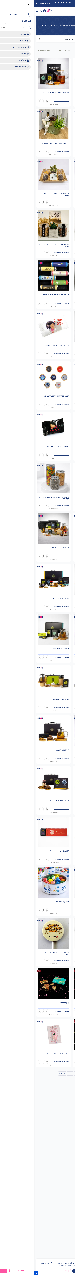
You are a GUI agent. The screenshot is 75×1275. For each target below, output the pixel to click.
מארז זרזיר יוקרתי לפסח (62, 762)
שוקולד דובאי (30, 1019)
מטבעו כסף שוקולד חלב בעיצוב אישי (22, 402)
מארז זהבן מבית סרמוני (63, 93)
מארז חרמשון (66, 556)
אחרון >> (28, 1090)
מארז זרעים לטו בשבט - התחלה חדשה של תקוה (19, 248)
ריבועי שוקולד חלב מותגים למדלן (59, 453)
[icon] (6, 10)
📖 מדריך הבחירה (29, 50)
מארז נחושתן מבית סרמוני (25, 813)
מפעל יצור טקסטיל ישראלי (52, 2)
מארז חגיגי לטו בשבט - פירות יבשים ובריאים (22, 197)
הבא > (36, 1090)
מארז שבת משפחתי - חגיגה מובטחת (21, 145)
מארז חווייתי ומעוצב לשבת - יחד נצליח (57, 145)
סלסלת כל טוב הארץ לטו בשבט (60, 196)
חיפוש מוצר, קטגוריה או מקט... (40, 39)
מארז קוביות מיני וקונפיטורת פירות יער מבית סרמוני (57, 917)
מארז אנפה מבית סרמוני (26, 556)
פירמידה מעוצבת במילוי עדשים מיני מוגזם (56, 505)
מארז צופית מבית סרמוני (26, 659)
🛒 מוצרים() (66, 50)
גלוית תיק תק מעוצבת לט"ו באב (23, 1070)
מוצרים (8, 25)
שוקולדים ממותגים (64, 967)
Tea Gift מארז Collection (25, 864)
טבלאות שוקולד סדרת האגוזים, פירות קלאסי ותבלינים (57, 1020)
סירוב (33, 1271)
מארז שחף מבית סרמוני (62, 607)
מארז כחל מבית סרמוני (26, 607)
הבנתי (42, 1271)
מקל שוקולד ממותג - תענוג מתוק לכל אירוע (21, 968)
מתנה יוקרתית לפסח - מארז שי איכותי (57, 350)
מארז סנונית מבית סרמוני (26, 710)
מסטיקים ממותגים (28, 916)
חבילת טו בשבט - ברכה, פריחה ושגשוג (57, 247)
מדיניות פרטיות (27, 1265)
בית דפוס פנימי (37, 2)
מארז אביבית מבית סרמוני (62, 813)
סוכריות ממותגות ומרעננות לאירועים (22, 299)
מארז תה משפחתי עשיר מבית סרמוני (21, 93)
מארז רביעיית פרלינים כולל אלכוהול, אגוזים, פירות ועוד (55, 1071)
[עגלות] (10, 10)
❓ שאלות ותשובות (10, 50)
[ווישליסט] (14, 10)
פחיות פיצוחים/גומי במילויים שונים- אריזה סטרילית (20, 506)
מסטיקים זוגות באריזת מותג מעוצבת (22, 350)
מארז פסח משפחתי (28, 762)
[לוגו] (68, 10)
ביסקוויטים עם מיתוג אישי (62, 402)
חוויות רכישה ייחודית (65, 5)
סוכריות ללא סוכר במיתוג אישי (24, 453)
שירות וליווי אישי (24, 2)
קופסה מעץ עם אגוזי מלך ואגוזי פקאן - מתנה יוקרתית (57, 300)
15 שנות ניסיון (67, 2)
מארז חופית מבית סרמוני (62, 710)
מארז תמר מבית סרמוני (62, 864)
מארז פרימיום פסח (64, 659)
